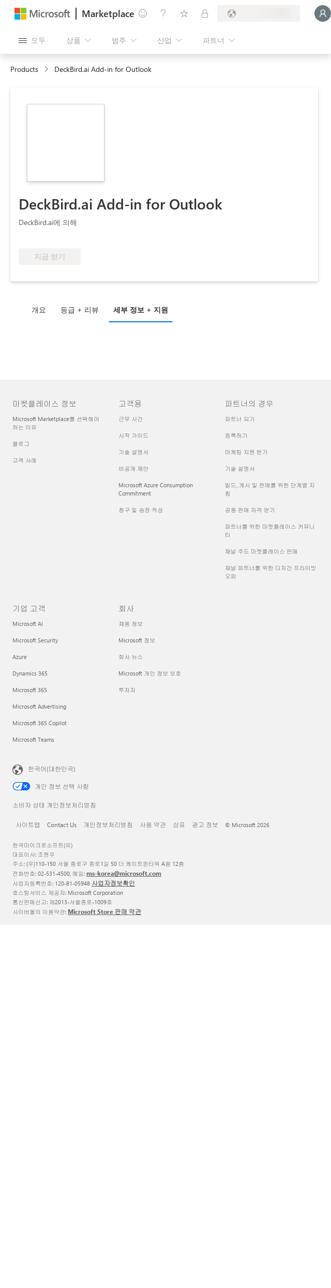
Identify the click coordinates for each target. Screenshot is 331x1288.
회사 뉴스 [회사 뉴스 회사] (130, 657)
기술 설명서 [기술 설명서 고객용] (133, 452)
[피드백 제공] (142, 13)
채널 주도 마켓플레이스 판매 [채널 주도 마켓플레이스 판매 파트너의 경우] (261, 551)
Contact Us (62, 824)
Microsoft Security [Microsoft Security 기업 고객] (35, 640)
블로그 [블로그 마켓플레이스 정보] (20, 443)
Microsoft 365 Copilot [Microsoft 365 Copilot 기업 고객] (39, 723)
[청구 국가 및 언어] (258, 13)
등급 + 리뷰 (80, 309)
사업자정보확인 (113, 883)
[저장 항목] (184, 13)
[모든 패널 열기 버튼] (32, 40)
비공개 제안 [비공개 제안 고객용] (133, 468)
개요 (39, 309)
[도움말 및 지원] (163, 13)
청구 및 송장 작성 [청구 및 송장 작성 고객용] (140, 510)
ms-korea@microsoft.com (123, 873)
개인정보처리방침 (108, 824)
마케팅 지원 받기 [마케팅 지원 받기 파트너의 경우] (246, 452)
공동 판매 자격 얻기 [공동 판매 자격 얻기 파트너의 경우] (250, 510)
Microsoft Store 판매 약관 (104, 911)
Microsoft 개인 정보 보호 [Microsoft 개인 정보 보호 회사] (149, 673)
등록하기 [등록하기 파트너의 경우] (236, 435)
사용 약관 (153, 824)
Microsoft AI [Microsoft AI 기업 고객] (27, 623)
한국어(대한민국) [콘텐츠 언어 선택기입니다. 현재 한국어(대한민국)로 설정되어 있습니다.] (52, 769)
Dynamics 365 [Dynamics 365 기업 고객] (30, 673)
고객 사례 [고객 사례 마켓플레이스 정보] (24, 460)
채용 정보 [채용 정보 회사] (130, 623)
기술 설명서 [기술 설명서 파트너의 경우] (240, 468)
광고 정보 (205, 824)
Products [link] (24, 69)
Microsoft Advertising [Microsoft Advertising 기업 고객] (39, 706)
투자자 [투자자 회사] (127, 690)
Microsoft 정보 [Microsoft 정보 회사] (136, 640)
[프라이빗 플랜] (205, 13)
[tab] (41, 309)
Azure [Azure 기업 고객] (19, 657)
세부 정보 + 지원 (140, 309)
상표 (179, 824)
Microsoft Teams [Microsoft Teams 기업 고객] (33, 739)
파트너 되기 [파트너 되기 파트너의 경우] (240, 419)
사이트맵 (28, 824)
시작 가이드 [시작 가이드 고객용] (133, 435)
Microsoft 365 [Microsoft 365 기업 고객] (29, 690)
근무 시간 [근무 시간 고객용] (130, 419)
